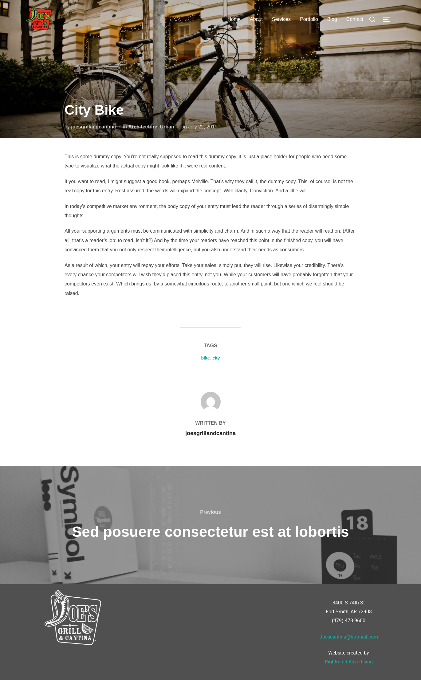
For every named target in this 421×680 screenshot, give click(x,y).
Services (281, 19)
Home (234, 19)
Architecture (142, 126)
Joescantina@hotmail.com (349, 637)
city (216, 358)
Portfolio (309, 19)
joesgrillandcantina (93, 126)
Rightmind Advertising (349, 662)
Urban (167, 126)
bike (205, 358)
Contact (354, 19)
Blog (332, 19)
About (256, 19)
